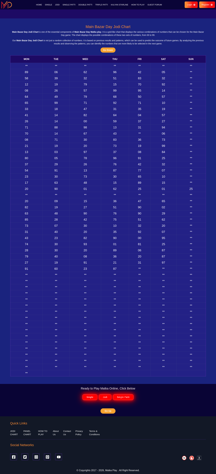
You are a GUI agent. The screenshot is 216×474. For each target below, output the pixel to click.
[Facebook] (13, 456)
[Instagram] (36, 456)
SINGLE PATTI (69, 4)
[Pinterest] (47, 456)
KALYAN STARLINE (119, 4)
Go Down (108, 49)
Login (191, 4)
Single (90, 397)
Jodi (105, 397)
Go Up (108, 410)
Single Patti (123, 397)
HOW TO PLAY (138, 4)
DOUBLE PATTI (85, 4)
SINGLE (48, 4)
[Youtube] (58, 456)
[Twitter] (24, 456)
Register (206, 4)
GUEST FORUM (155, 4)
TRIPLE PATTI (101, 4)
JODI (57, 4)
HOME (39, 4)
